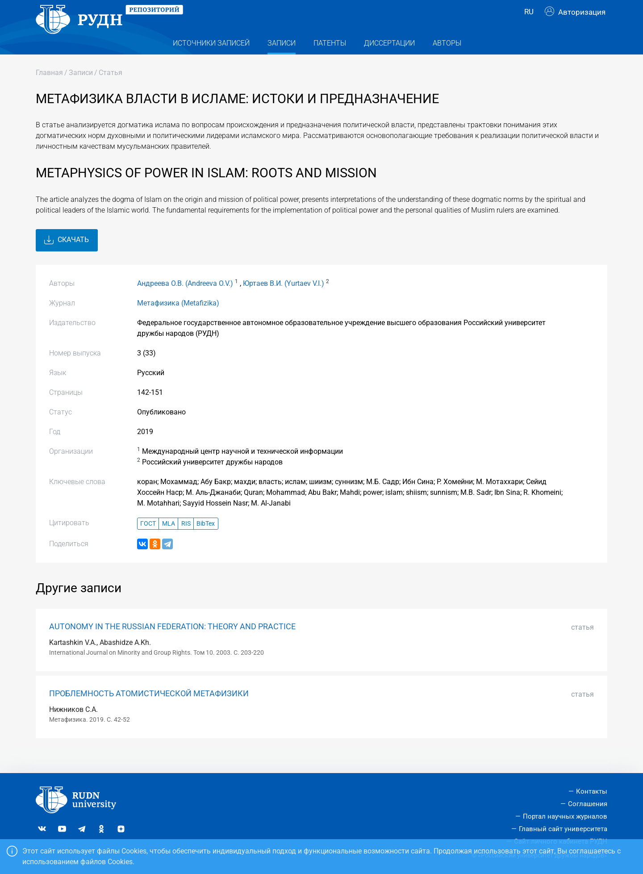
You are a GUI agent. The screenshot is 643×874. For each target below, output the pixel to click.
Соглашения (587, 804)
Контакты (591, 791)
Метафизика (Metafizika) (178, 320)
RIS (186, 540)
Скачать (66, 257)
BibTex (205, 540)
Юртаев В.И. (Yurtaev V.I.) (283, 300)
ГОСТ (148, 540)
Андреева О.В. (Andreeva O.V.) (185, 300)
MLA (168, 540)
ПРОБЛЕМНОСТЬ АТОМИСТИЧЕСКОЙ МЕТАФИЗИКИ (149, 710)
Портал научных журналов (565, 816)
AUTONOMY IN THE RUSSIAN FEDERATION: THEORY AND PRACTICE (172, 644)
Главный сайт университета (563, 829)
